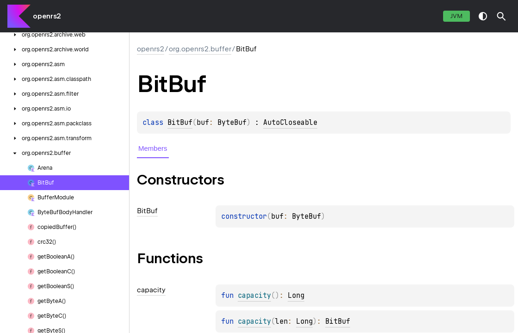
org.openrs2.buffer (200, 49)
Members (152, 148)
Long (296, 295)
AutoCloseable (290, 122)
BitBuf (179, 122)
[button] (501, 16)
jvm (456, 15)
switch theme (483, 16)
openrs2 (47, 16)
